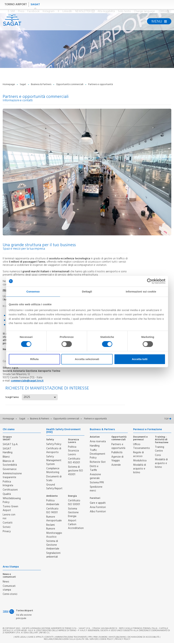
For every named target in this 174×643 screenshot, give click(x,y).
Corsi (158, 455)
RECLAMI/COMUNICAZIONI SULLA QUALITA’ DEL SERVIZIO (71, 639)
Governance (10, 469)
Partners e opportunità (118, 446)
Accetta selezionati (87, 359)
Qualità (7, 494)
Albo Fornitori (98, 511)
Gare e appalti (98, 503)
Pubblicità (116, 452)
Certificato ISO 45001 (74, 461)
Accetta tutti (140, 359)
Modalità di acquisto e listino (139, 469)
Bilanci (6, 457)
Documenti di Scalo (54, 479)
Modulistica (139, 460)
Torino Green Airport (10, 508)
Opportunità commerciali (70, 84)
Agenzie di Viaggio (117, 459)
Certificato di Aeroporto (53, 450)
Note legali (21, 637)
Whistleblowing (117, 637)
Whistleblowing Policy (12, 500)
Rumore (103, 637)
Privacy (7, 531)
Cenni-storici (10, 594)
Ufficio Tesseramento (141, 446)
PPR (90, 637)
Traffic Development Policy (97, 454)
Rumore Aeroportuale (54, 519)
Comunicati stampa (9, 588)
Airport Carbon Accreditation (76, 524)
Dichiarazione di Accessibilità (143, 637)
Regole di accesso (138, 454)
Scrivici (6, 527)
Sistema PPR (97, 482)
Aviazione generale (95, 476)
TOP (167, 419)
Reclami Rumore (50, 527)
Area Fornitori (98, 507)
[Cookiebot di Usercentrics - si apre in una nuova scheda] (149, 281)
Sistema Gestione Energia (73, 512)
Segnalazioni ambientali (53, 555)
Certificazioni (10, 490)
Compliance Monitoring (52, 470)
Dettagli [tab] (87, 291)
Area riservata (98, 441)
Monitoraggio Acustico (54, 535)
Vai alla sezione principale (24, 616)
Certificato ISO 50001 (74, 502)
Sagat (23, 84)
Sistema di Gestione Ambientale (52, 545)
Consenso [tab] (33, 291)
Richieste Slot (98, 462)
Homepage (9, 84)
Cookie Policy (106, 639)
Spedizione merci (96, 489)
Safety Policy (53, 444)
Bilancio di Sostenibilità (10, 463)
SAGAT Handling (7, 451)
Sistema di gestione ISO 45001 (75, 471)
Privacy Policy (122, 639)
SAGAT (35, 4)
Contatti (7, 523)
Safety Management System (53, 460)
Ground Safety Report (54, 487)
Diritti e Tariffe (94, 468)
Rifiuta (34, 359)
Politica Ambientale (52, 502)
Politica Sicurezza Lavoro (73, 451)
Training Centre (159, 449)
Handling (95, 446)
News (6, 582)
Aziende (116, 465)
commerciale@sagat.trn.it (27, 381)
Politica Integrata (8, 484)
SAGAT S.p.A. (10, 444)
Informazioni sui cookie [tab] (141, 291)
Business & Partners (41, 84)
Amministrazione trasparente (12, 475)
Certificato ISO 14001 (52, 511)
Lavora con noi (9, 517)
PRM (95, 637)
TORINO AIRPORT (15, 4)
